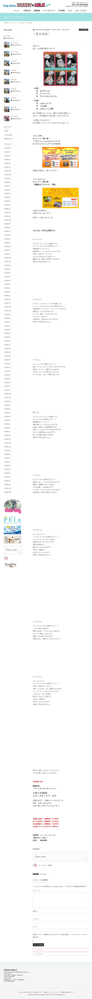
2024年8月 (7, 227)
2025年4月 (7, 197)
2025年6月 (7, 189)
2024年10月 (7, 220)
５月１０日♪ (14, 52)
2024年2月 (7, 250)
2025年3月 (7, 201)
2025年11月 (7, 171)
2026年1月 (7, 163)
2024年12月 (7, 212)
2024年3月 (7, 246)
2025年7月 (7, 186)
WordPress (36, 994)
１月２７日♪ (39, 950)
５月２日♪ (14, 98)
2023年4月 (7, 288)
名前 (35, 911)
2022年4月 (7, 333)
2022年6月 (7, 326)
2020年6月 (7, 416)
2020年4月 (7, 424)
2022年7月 (7, 322)
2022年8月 (7, 318)
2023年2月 (7, 295)
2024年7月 (7, 231)
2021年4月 (7, 378)
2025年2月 (7, 205)
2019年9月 (7, 450)
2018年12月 (7, 484)
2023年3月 (7, 292)
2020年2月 (7, 431)
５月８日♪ (14, 70)
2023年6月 (7, 280)
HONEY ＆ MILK (40, 857)
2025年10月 (7, 174)
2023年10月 (7, 265)
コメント (36, 890)
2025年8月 (7, 182)
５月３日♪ (14, 88)
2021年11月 (7, 352)
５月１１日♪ (14, 42)
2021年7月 (7, 367)
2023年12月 (7, 258)
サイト (35, 926)
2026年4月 (7, 152)
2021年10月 (7, 356)
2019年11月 (7, 443)
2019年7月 (7, 458)
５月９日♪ (14, 61)
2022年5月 (7, 329)
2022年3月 (7, 337)
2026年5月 (7, 148)
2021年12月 (7, 348)
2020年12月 (7, 394)
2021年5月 (7, 375)
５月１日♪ (14, 107)
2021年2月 (7, 386)
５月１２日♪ (7, 36)
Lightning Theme (45, 994)
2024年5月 (7, 239)
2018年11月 (7, 488)
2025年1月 (7, 208)
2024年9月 (7, 224)
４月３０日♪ (14, 116)
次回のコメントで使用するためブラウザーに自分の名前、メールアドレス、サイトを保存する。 (60, 936)
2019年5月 (7, 465)
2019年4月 (7, 469)
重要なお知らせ (8, 138)
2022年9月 (7, 314)
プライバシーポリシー (53, 992)
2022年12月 (7, 303)
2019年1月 (7, 481)
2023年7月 (7, 276)
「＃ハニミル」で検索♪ (42, 865)
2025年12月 (7, 167)
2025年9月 (7, 178)
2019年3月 (7, 473)
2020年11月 (7, 397)
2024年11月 (7, 216)
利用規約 (63, 992)
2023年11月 (7, 261)
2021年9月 (7, 360)
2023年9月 (7, 269)
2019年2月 (7, 477)
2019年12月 (7, 439)
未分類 (6, 131)
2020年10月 (7, 401)
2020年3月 (7, 428)
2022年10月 (7, 310)
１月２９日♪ (39, 954)
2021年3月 (7, 382)
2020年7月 (7, 412)
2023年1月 (7, 299)
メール (36, 919)
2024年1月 (7, 254)
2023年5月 (7, 284)
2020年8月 (7, 409)
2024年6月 (7, 235)
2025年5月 (7, 193)
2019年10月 (7, 446)
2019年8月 (7, 454)
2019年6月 (7, 462)
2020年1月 (7, 435)
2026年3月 (7, 155)
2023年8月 (7, 273)
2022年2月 (7, 341)
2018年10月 (7, 492)
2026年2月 (7, 159)
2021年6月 (7, 371)
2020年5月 (7, 420)
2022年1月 (7, 344)
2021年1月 (7, 390)
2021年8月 (7, 363)
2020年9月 (7, 405)
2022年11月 (7, 307)
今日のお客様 (83, 29)
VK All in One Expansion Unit (58, 994)
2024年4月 (7, 242)
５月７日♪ (14, 79)
